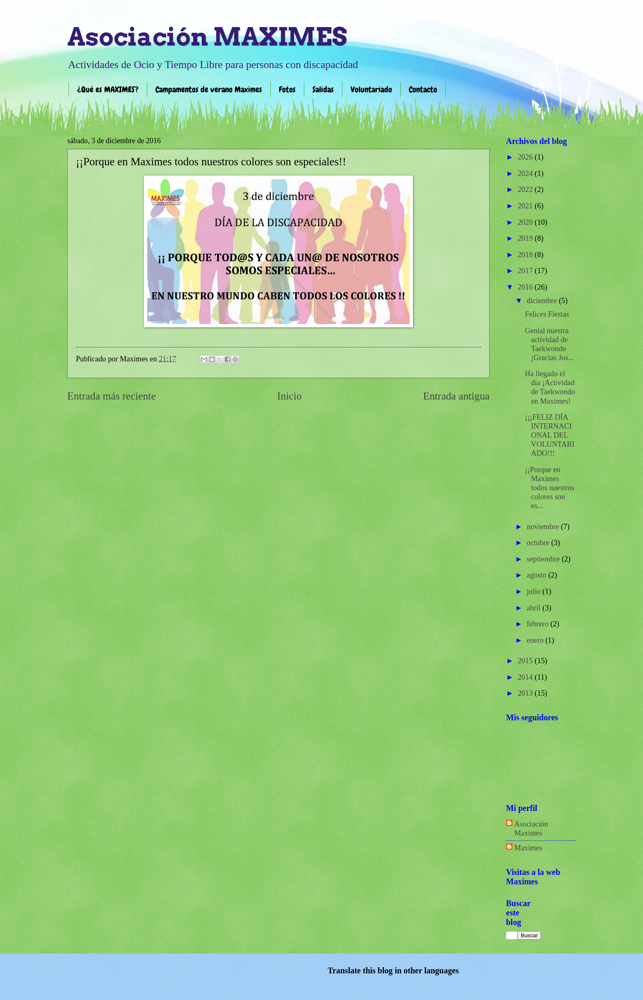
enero (536, 640)
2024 (526, 173)
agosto (538, 575)
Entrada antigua (456, 396)
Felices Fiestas (547, 314)
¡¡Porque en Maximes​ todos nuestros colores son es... (550, 488)
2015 (526, 661)
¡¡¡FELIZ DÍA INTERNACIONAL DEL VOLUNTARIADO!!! (550, 435)
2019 (526, 238)
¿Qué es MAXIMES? (108, 89)
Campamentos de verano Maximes (208, 89)
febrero (539, 624)
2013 (526, 693)
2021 (526, 206)
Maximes (528, 848)
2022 (526, 189)
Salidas (323, 89)
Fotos (287, 89)
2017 (526, 271)
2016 (526, 287)
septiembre (544, 559)
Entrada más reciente (111, 396)
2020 (526, 222)
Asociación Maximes (531, 828)
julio (535, 591)
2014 (526, 677)
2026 (526, 157)
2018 (526, 255)
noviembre (544, 527)
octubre (539, 543)
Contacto (423, 89)
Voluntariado (371, 89)
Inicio (289, 396)
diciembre (543, 301)
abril (535, 608)
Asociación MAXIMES (207, 37)
